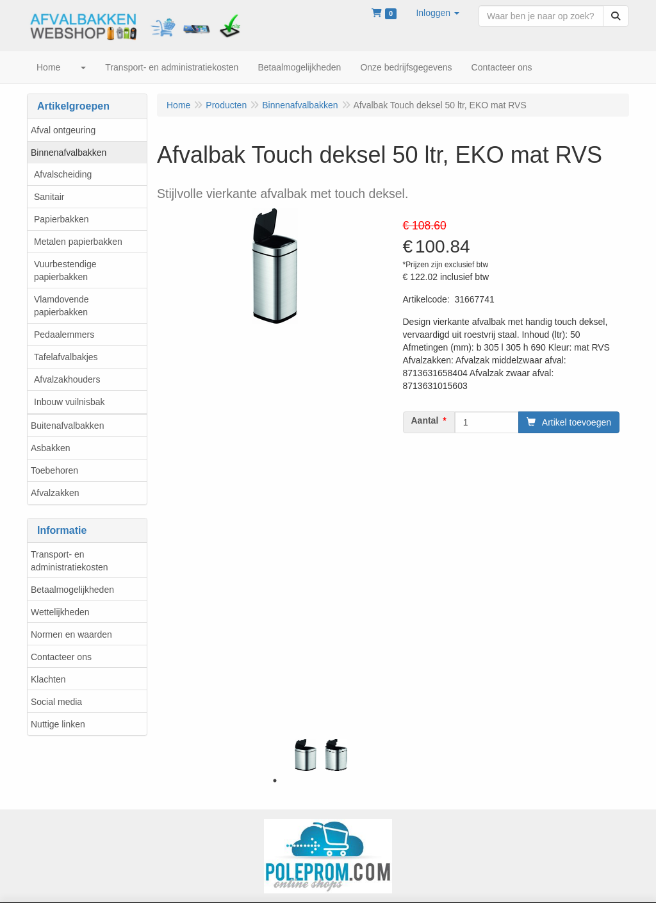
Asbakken (50, 448)
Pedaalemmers (64, 334)
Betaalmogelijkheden (72, 589)
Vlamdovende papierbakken (61, 305)
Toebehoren (54, 470)
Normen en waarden (71, 634)
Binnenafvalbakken (68, 152)
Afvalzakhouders (67, 379)
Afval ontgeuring (63, 130)
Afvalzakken (55, 493)
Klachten (48, 679)
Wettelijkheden (60, 612)
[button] (437, 13)
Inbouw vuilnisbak (69, 402)
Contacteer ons (61, 657)
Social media (56, 702)
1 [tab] (274, 780)
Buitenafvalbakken (67, 425)
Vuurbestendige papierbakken (65, 270)
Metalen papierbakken (78, 241)
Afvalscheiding (63, 174)
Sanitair (49, 197)
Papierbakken (61, 219)
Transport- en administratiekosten (69, 560)
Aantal (425, 420)
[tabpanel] (305, 755)
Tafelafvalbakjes (66, 357)
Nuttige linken (58, 724)
